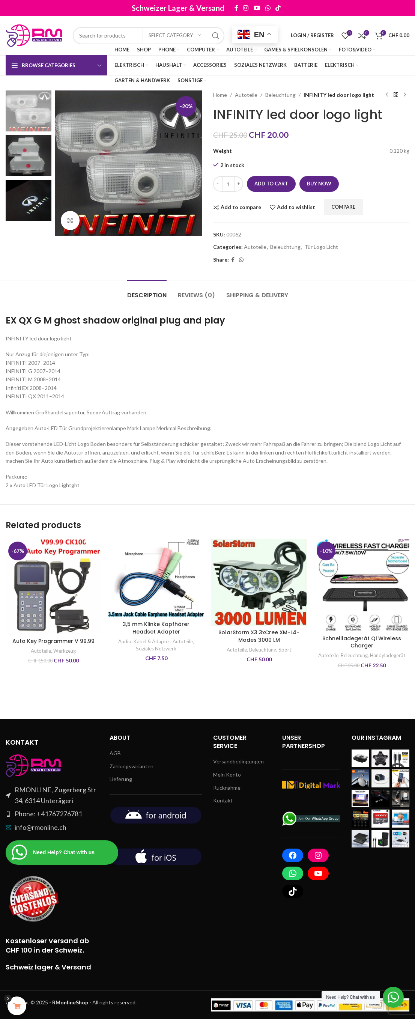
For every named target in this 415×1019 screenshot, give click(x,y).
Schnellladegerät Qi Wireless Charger (361, 642)
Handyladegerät (387, 655)
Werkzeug (64, 651)
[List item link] (52, 813)
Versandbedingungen (238, 761)
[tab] (147, 291)
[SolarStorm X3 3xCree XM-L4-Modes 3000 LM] (259, 582)
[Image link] (34, 765)
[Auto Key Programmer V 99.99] (53, 586)
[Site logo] (35, 35)
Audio (124, 641)
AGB (115, 753)
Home (220, 95)
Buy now (319, 184)
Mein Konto (227, 774)
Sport (284, 650)
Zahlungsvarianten (131, 766)
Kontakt (223, 800)
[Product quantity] (228, 184)
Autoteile (246, 95)
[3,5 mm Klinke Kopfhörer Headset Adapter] (156, 578)
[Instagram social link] (256, 8)
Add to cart (271, 184)
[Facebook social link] (246, 8)
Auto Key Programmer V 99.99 (53, 641)
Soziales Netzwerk (156, 649)
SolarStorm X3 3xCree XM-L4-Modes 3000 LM (258, 636)
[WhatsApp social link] (277, 8)
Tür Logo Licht (321, 247)
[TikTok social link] (288, 8)
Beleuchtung (280, 95)
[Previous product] (386, 94)
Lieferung (121, 779)
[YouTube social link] (266, 8)
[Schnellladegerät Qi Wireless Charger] (361, 585)
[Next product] (404, 94)
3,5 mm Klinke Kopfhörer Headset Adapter (156, 627)
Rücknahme (227, 787)
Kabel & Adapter (152, 641)
